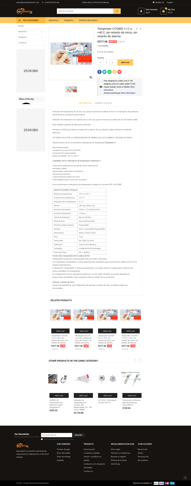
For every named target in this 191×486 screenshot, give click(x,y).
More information (128, 93)
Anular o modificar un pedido (92, 458)
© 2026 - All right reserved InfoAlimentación (32, 483)
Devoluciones (89, 449)
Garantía (60, 460)
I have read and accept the (58, 439)
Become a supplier (118, 457)
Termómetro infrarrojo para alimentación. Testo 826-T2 (131, 402)
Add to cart (125, 62)
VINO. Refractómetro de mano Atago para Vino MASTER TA (28, 136)
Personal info (143, 457)
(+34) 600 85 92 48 (50, 2)
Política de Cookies (119, 460)
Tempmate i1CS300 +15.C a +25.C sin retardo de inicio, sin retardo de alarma (129, 339)
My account (142, 449)
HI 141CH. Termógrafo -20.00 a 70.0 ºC (107, 401)
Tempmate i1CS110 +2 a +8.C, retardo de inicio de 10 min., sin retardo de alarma (83, 339)
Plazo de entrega (63, 457)
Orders (140, 453)
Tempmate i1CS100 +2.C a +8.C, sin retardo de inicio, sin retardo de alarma (59, 339)
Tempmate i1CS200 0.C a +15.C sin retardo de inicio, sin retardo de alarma (106, 339)
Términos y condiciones (120, 453)
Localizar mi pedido (92, 453)
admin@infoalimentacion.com (27, 2)
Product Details (103, 103)
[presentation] (37, 99)
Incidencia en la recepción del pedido (94, 466)
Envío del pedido (63, 453)
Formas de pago (63, 449)
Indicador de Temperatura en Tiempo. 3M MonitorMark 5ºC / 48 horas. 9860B (83, 405)
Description (85, 103)
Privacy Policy (68, 439)
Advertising (115, 464)
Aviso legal (115, 449)
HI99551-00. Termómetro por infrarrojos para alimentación (56, 403)
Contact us (88, 471)
